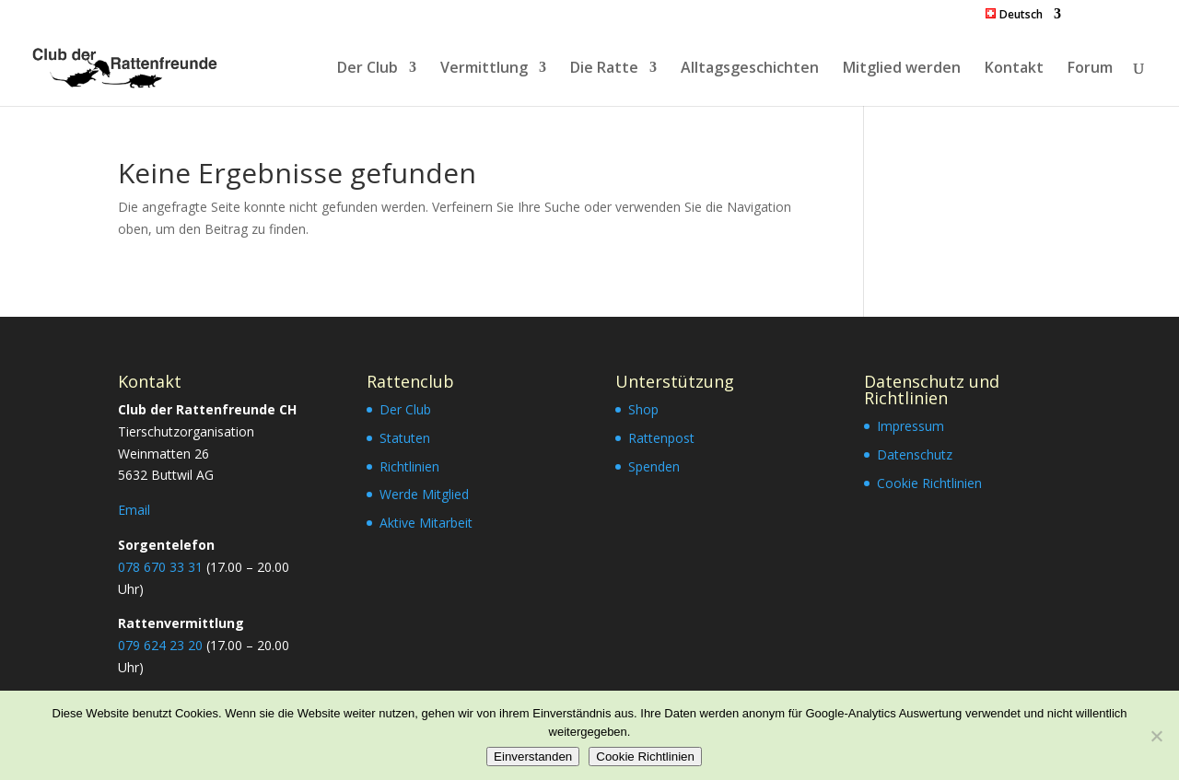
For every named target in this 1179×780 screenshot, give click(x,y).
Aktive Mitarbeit (426, 522)
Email (134, 509)
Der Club (367, 69)
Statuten (404, 438)
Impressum (910, 426)
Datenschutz (914, 454)
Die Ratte (604, 69)
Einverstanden (533, 756)
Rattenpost (661, 438)
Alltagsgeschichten (750, 69)
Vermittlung (484, 69)
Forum (1090, 69)
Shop (643, 409)
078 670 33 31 (160, 567)
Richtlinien (409, 466)
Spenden (654, 466)
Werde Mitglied (424, 494)
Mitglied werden (902, 69)
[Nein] (1156, 736)
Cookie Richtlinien (929, 483)
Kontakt (1014, 69)
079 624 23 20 (160, 645)
